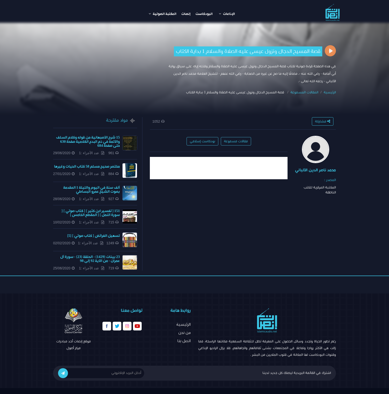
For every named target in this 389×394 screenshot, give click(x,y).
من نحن (184, 333)
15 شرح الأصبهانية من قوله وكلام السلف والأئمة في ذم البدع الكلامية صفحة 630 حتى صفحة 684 (88, 141)
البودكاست (204, 14)
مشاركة (322, 121)
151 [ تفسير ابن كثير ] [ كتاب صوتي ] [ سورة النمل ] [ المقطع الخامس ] (91, 213)
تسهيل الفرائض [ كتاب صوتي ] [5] (93, 236)
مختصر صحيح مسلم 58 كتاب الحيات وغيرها (87, 166)
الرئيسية (330, 92)
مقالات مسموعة (236, 141)
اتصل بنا (184, 341)
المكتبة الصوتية (162, 14)
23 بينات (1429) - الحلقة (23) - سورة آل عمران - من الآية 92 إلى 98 (90, 259)
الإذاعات (227, 14)
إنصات (186, 14)
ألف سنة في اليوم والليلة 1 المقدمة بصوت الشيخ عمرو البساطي (91, 190)
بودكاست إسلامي (202, 141)
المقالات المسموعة (304, 92)
